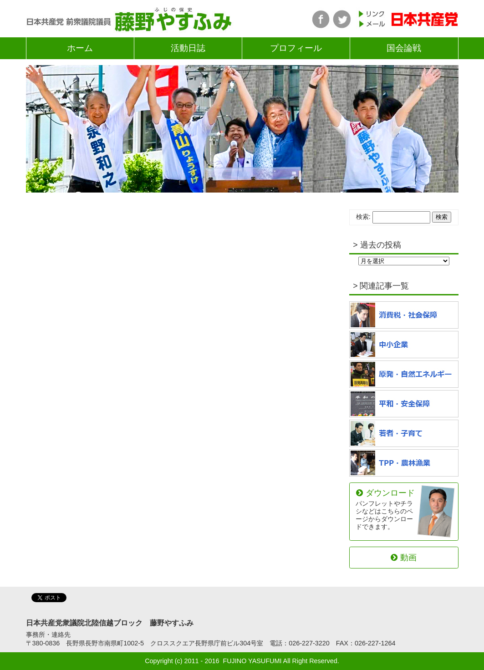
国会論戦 (404, 48)
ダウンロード (385, 509)
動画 (403, 557)
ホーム (80, 48)
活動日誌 (188, 48)
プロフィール (296, 48)
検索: (363, 216)
